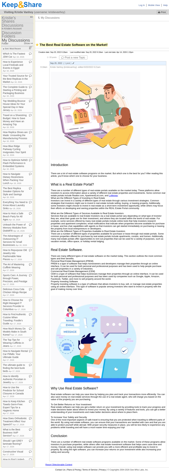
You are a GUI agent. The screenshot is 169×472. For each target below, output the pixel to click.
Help (165, 5)
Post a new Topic (73, 57)
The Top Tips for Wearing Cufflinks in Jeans (13, 342)
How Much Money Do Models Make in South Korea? (14, 331)
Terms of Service (89, 470)
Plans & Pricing (74, 470)
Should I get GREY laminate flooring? (13, 443)
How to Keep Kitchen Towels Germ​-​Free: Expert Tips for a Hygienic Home (14, 407)
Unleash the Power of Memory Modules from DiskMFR (14, 227)
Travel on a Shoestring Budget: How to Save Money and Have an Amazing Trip (15, 121)
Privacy (102, 470)
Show (28, 43)
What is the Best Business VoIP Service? (13, 432)
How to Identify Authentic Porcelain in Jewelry (14, 379)
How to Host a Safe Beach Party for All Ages (13, 216)
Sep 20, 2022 (62, 63)
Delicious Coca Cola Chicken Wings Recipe (15, 292)
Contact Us (60, 470)
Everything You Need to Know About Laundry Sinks (15, 205)
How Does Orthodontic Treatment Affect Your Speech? (15, 421)
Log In (142, 5)
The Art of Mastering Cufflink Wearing (13, 267)
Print (162, 12)
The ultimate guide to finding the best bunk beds (14, 368)
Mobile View (154, 5)
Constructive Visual (13, 453)
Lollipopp (113, 195)
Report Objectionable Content (58, 465)
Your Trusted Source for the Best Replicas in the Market (15, 78)
